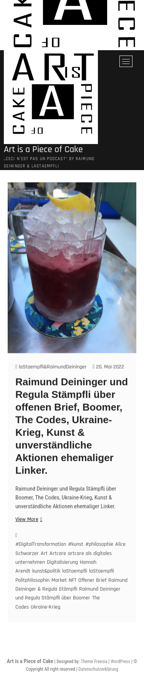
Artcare (58, 563)
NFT (72, 590)
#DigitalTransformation (40, 554)
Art (44, 563)
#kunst (75, 554)
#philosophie (99, 554)
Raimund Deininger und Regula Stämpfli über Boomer (68, 604)
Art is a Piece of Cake (43, 149)
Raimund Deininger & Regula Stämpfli (71, 595)
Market (59, 590)
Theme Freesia (94, 661)
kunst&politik (46, 581)
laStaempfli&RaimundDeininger (51, 377)
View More (27, 530)
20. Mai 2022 (108, 377)
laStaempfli (74, 581)
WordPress (120, 661)
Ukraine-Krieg (45, 617)
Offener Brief (92, 590)
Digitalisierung (62, 572)
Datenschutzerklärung (98, 669)
